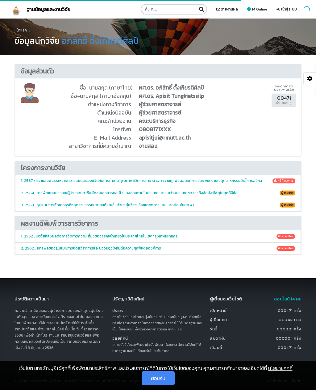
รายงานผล (227, 9)
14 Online (257, 9)
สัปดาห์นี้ (218, 338)
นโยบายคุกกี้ (280, 368)
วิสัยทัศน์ (120, 338)
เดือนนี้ (216, 347)
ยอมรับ (158, 378)
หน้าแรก (21, 30)
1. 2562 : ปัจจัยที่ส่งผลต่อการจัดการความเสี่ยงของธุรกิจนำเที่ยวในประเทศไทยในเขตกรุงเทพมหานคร (158, 236)
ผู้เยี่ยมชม (218, 320)
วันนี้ (214, 329)
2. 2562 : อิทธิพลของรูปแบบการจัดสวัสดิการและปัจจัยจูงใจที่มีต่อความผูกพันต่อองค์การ (158, 248)
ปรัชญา (119, 310)
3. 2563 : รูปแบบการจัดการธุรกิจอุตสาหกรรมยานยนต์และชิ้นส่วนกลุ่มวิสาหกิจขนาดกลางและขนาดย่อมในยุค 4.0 (158, 205)
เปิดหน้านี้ (218, 310)
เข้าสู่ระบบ (286, 9)
